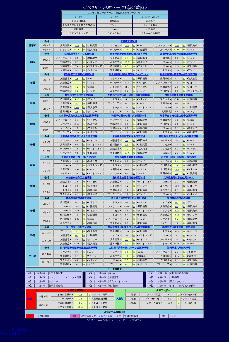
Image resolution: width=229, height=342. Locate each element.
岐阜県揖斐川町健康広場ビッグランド (128, 74)
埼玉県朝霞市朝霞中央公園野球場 (128, 115)
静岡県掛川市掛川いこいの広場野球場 (178, 136)
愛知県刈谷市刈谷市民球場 (79, 95)
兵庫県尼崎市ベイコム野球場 (79, 54)
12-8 (127, 62)
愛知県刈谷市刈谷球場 (178, 198)
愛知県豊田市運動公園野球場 (79, 74)
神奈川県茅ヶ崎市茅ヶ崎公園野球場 (178, 74)
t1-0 (127, 153)
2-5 (126, 70)
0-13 (177, 215)
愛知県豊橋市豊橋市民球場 (129, 157)
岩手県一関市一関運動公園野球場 (178, 157)
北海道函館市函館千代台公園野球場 (78, 136)
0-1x (77, 45)
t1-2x (76, 49)
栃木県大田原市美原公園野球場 (178, 227)
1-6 (76, 78)
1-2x (177, 45)
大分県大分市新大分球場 (78, 227)
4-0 (126, 144)
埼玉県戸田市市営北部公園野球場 (128, 198)
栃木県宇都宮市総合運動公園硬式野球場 (129, 95)
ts (84, 45)
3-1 (126, 58)
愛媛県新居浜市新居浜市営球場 (128, 136)
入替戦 (119, 299)
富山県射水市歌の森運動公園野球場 (178, 54)
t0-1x (176, 49)
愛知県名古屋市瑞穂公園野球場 (128, 177)
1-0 (126, 49)
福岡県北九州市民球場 (178, 248)
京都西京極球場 (128, 41)
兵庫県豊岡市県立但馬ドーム (178, 177)
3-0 (126, 252)
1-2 (76, 87)
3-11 (177, 210)
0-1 (176, 202)
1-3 (80, 303)
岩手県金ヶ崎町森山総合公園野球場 (178, 115)
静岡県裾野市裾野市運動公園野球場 (78, 248)
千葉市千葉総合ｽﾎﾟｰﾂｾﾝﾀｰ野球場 (78, 157)
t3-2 (127, 45)
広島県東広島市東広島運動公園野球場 (78, 115)
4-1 (126, 243)
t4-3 (177, 169)
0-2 (76, 91)
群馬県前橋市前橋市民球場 (179, 95)
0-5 (176, 206)
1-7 (76, 82)
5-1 (76, 231)
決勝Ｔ (30, 299)
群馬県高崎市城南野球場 (78, 198)
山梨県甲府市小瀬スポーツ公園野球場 (128, 248)
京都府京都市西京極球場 (78, 177)
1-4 (176, 165)
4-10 (77, 99)
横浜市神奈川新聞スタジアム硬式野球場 (129, 227)
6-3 (126, 66)
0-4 (176, 161)
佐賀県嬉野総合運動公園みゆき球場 (128, 54)
